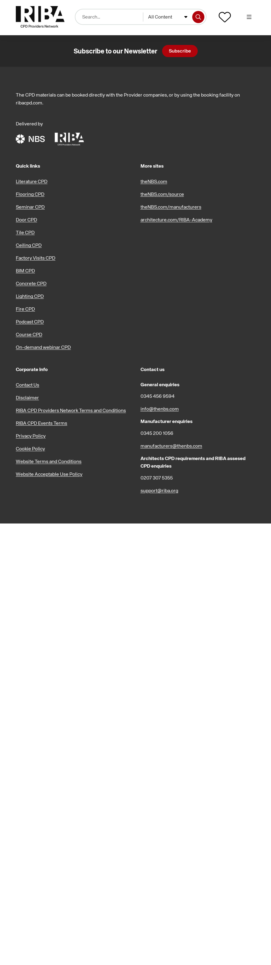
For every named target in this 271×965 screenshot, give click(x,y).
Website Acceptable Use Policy (49, 474)
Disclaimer (27, 397)
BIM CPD (25, 270)
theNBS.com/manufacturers (171, 207)
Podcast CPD (30, 321)
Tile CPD (25, 232)
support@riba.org (159, 490)
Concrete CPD (31, 283)
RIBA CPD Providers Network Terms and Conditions (71, 410)
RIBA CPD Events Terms (41, 423)
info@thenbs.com (160, 409)
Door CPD (26, 219)
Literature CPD (31, 181)
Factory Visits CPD (35, 258)
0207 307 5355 (157, 477)
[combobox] (167, 17)
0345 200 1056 (157, 433)
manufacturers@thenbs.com (171, 446)
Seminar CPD (30, 207)
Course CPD (29, 334)
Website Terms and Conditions (49, 461)
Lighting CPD (30, 296)
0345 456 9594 (158, 396)
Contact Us (27, 385)
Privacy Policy (31, 436)
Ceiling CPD (29, 245)
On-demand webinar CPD (43, 347)
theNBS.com (154, 181)
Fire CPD (25, 309)
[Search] (198, 17)
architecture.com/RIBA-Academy (176, 219)
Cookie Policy (30, 448)
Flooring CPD (30, 194)
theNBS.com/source (162, 194)
